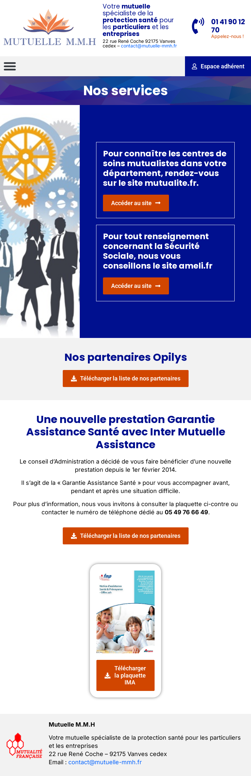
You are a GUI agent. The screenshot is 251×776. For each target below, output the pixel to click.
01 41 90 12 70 (228, 26)
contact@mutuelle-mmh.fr (149, 45)
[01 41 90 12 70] (198, 26)
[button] (10, 66)
